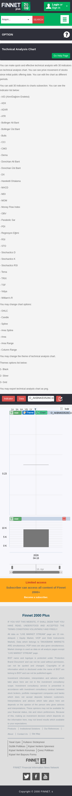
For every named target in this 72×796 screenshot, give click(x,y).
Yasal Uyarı (15, 742)
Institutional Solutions (30, 728)
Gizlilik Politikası (17, 746)
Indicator (8, 398)
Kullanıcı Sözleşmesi (34, 742)
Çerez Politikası (46, 750)
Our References (51, 728)
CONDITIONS (22, 629)
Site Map (36, 734)
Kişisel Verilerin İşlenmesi (41, 746)
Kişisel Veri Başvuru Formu (22, 754)
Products (12, 728)
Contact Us (22, 734)
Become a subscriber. (36, 597)
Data (21, 398)
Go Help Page (61, 55)
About (10, 734)
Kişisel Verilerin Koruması (22, 750)
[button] (16, 19)
